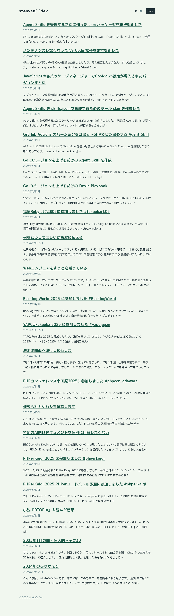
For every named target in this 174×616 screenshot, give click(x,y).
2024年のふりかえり (41, 566)
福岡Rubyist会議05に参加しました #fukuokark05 (66, 211)
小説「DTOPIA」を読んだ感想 (48, 509)
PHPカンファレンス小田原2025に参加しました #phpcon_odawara (80, 381)
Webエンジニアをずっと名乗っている (55, 268)
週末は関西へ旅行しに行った (47, 350)
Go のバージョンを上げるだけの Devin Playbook (65, 185)
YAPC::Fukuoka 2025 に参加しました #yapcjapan (66, 324)
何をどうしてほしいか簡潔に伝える (53, 237)
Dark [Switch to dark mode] (150, 11)
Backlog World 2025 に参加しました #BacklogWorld (69, 298)
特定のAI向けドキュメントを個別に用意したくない (66, 432)
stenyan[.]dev (33, 11)
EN (140, 11)
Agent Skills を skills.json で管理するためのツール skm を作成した (81, 108)
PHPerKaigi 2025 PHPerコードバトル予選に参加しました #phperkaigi (84, 484)
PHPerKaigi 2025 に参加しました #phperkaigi (64, 458)
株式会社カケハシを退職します (49, 406)
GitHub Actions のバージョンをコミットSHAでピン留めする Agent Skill (86, 134)
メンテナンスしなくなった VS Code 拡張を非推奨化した (71, 50)
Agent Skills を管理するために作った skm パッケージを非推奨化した (82, 24)
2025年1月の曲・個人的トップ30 (52, 540)
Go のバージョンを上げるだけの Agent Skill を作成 (67, 160)
